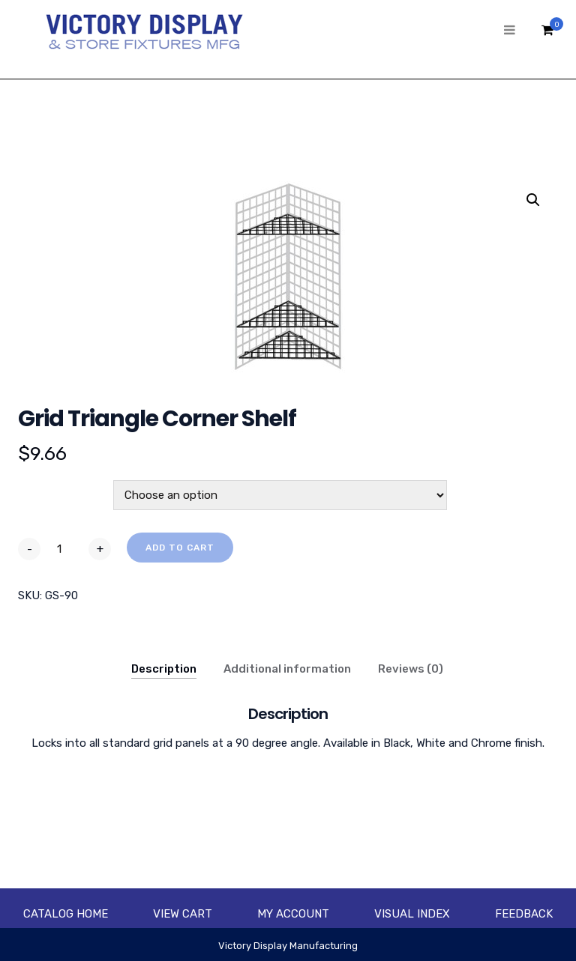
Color (35, 488)
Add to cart (180, 547)
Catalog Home (65, 914)
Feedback (524, 914)
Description (163, 669)
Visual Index (412, 914)
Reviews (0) (410, 669)
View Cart (182, 914)
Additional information (287, 669)
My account (293, 914)
